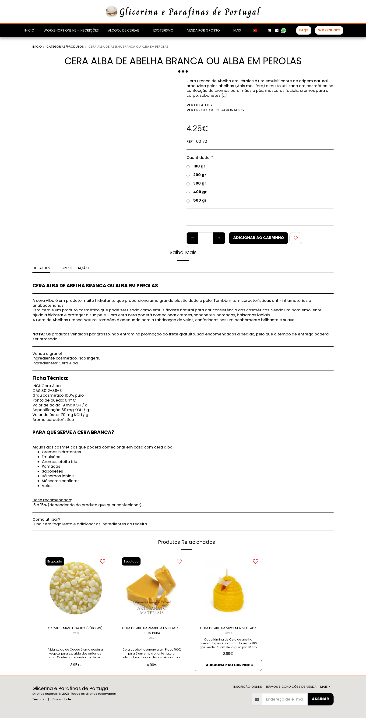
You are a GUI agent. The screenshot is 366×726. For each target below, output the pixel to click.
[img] (75, 588)
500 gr (196, 200)
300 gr (196, 183)
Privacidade (62, 707)
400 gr (197, 192)
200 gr (196, 175)
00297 (152, 639)
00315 (75, 639)
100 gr (196, 166)
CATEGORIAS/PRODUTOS (65, 46)
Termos (38, 707)
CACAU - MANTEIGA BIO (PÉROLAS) (75, 631)
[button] (262, 30)
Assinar (320, 706)
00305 (229, 639)
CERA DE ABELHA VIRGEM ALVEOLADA (228, 631)
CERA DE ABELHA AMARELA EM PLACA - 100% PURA (152, 631)
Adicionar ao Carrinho (258, 237)
